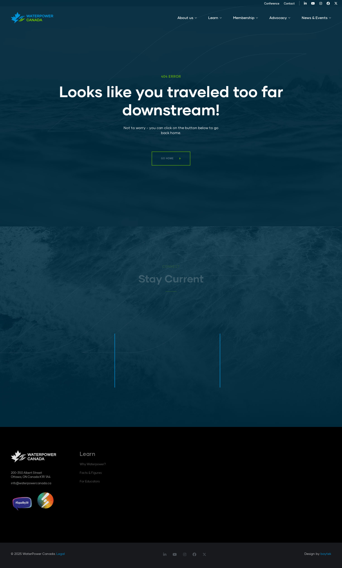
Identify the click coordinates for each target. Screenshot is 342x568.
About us (185, 20)
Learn (213, 20)
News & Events (315, 20)
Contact (282, 5)
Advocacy (278, 20)
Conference (265, 5)
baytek (325, 554)
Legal (60, 554)
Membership (243, 20)
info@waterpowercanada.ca (31, 483)
